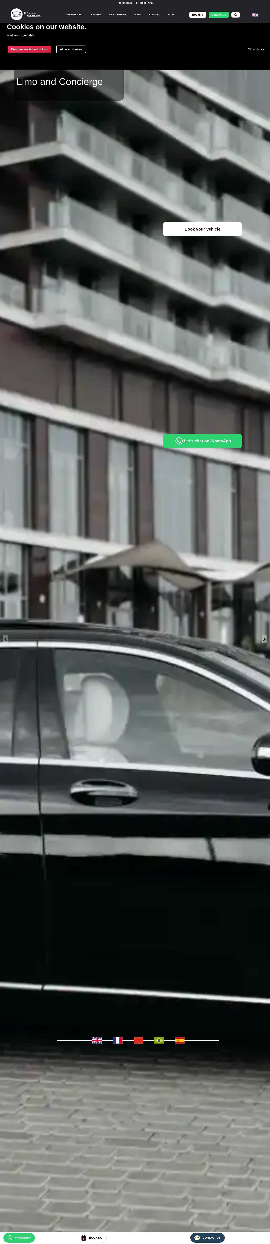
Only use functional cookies (29, 49)
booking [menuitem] (197, 14)
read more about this (20, 35)
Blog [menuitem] (171, 14)
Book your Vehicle (202, 229)
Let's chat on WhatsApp (202, 441)
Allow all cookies (71, 49)
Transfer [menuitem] (95, 14)
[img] (26, 14)
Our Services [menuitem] (73, 14)
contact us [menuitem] (218, 14)
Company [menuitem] (154, 14)
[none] (73, 14)
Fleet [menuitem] (137, 14)
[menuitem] (235, 15)
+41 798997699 (144, 3)
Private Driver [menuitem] (117, 14)
